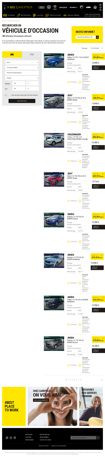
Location (28, 437)
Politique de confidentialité (58, 445)
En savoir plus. (75, 454)
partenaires (29, 440)
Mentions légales (44, 445)
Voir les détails (96, 67)
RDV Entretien (44, 434)
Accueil (4, 21)
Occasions (28, 434)
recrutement (44, 437)
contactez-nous (45, 440)
